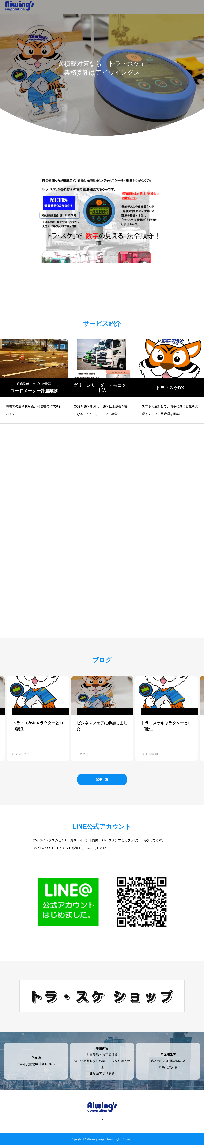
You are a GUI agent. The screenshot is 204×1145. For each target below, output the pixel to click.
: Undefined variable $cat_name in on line (42, 711)
